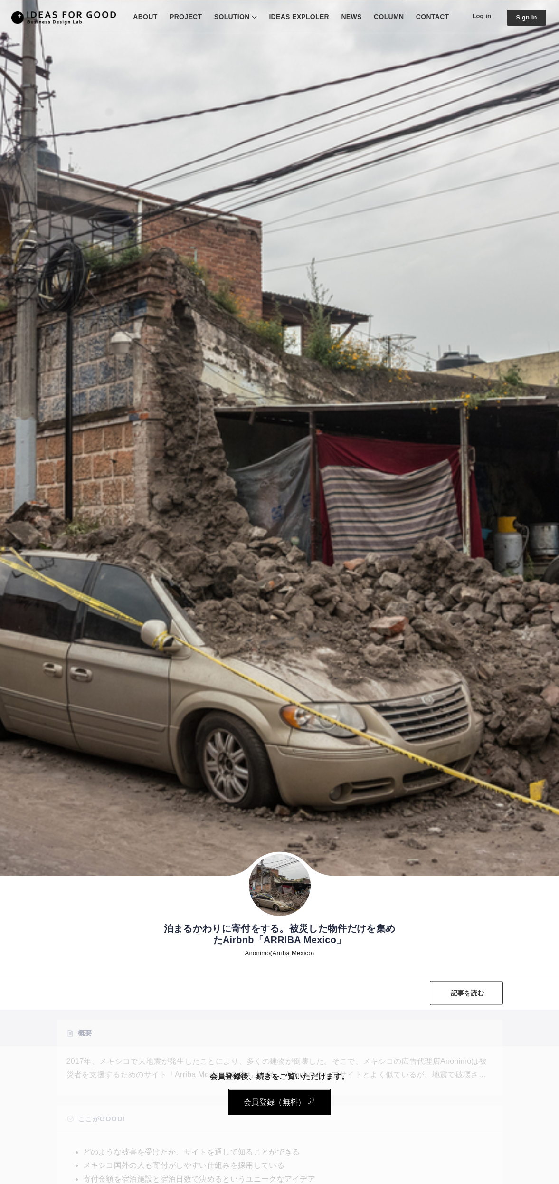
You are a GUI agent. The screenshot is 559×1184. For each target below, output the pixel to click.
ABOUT (141, 16)
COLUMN (384, 16)
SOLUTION (228, 16)
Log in (478, 16)
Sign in (525, 17)
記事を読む (466, 993)
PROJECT (181, 16)
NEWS (347, 16)
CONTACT (428, 16)
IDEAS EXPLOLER (295, 16)
